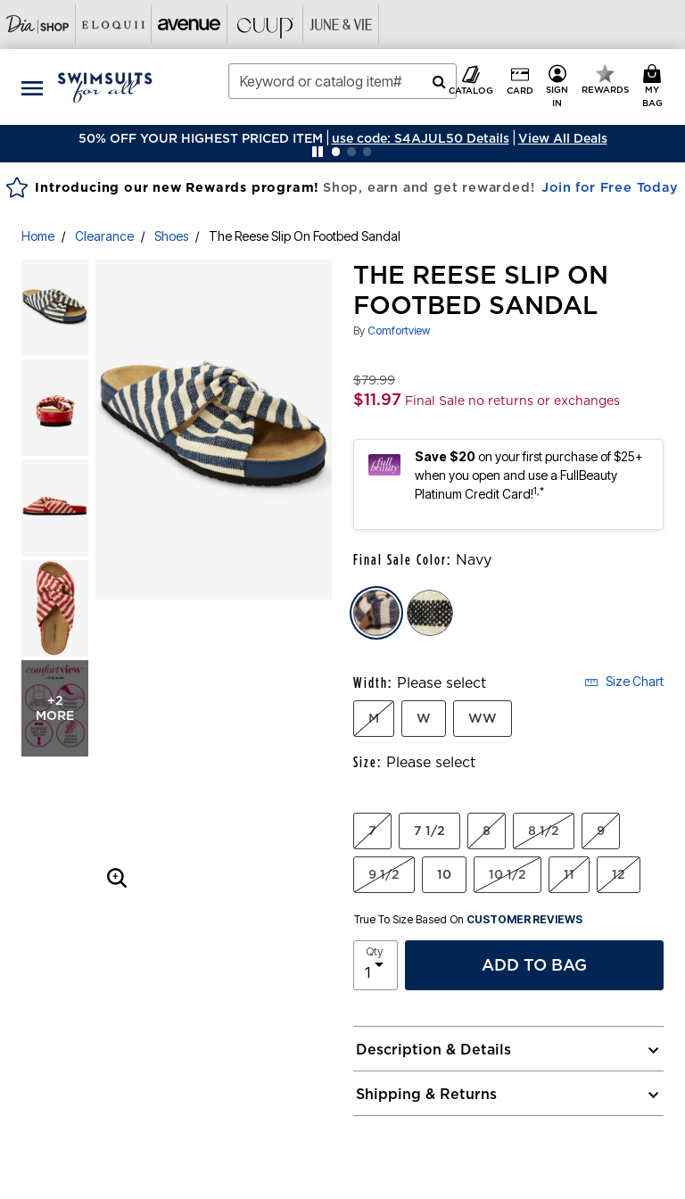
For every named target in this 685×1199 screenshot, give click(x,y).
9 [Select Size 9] (601, 830)
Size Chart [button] (624, 681)
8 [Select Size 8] (487, 830)
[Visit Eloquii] (114, 24)
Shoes (171, 236)
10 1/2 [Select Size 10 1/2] (507, 874)
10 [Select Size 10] (444, 874)
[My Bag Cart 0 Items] (655, 87)
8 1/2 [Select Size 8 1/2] (543, 830)
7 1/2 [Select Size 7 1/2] (429, 830)
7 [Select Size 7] (372, 830)
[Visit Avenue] (189, 24)
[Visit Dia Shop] (38, 24)
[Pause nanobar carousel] (317, 152)
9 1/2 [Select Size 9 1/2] (384, 874)
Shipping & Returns (426, 1094)
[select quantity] (375, 965)
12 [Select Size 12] (618, 874)
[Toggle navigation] (32, 87)
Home (37, 236)
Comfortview (398, 330)
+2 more (55, 707)
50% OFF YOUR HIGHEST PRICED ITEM (200, 138)
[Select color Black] (430, 613)
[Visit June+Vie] (341, 24)
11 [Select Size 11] (569, 874)
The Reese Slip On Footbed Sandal (304, 236)
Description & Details (433, 1049)
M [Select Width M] (373, 718)
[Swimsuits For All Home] (105, 85)
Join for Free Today (609, 187)
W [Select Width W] (424, 718)
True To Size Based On (468, 920)
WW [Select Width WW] (482, 718)
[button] (420, 138)
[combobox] (342, 81)
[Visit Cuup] (265, 24)
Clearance (104, 236)
